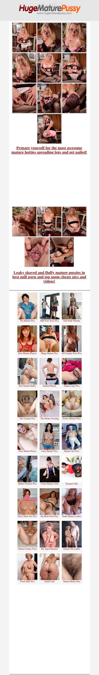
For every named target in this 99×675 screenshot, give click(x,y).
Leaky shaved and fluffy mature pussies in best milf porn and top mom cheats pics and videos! (49, 276)
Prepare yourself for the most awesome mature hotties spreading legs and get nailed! (49, 150)
